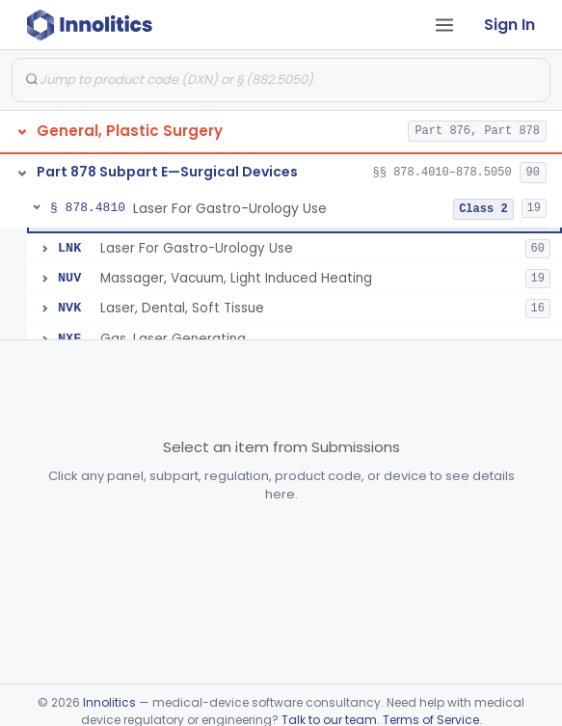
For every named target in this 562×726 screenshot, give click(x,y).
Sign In (509, 24)
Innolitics (109, 702)
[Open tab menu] (444, 25)
